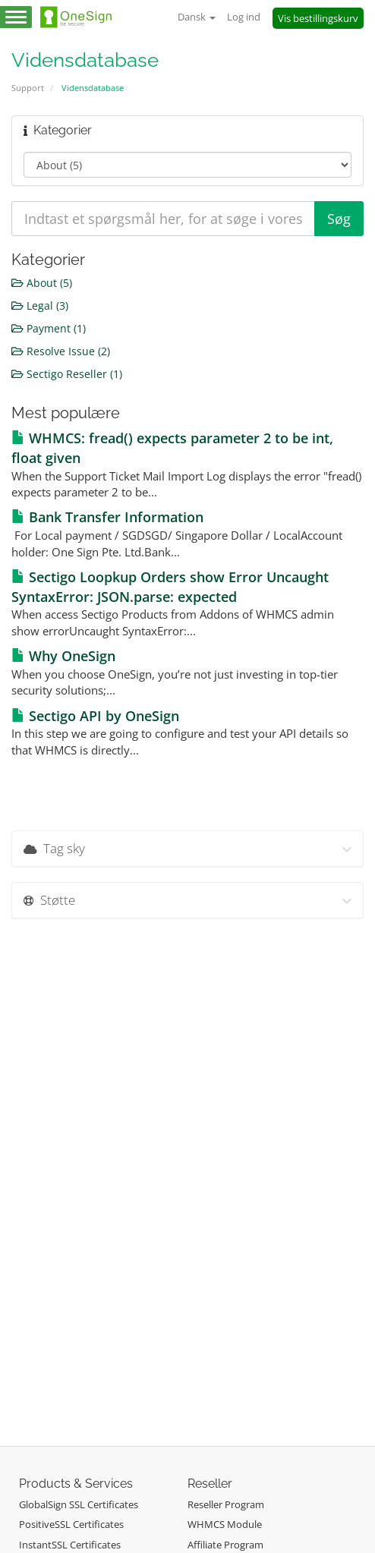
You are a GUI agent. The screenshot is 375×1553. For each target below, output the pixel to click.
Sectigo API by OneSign (95, 716)
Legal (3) (39, 305)
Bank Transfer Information (107, 517)
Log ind (243, 17)
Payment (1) (48, 328)
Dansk (197, 17)
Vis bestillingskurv (318, 18)
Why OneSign (63, 656)
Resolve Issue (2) (60, 351)
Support (27, 87)
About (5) (41, 283)
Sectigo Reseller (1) (66, 374)
